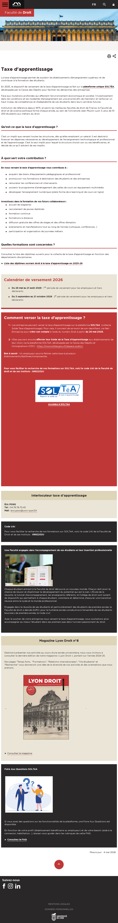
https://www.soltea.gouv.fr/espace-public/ (60, 346)
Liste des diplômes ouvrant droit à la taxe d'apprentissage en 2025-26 (43, 263)
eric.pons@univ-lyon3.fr (24, 510)
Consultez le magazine (19, 753)
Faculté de (18, 12)
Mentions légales (59, 904)
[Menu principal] (4, 4)
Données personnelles (59, 909)
